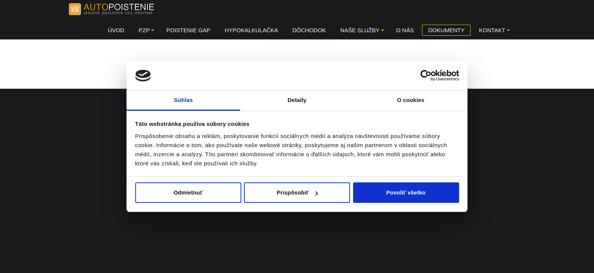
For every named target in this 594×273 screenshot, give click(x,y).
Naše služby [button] (362, 30)
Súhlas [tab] (183, 100)
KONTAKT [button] (494, 30)
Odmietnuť (188, 192)
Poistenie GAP (188, 30)
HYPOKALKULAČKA (251, 30)
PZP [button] (146, 30)
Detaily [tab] (297, 100)
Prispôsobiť (297, 192)
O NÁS (405, 30)
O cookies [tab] (411, 100)
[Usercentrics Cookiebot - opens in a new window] (426, 75)
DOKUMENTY (446, 30)
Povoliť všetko (406, 192)
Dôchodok (309, 30)
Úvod (116, 30)
